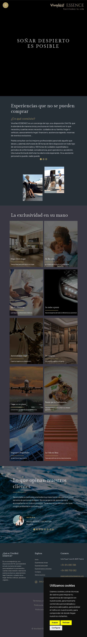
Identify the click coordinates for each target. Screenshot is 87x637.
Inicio (36, 559)
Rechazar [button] (66, 623)
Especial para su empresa (43, 569)
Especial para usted (41, 565)
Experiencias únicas (41, 562)
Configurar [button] (56, 628)
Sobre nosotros (40, 575)
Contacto (38, 572)
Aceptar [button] (55, 623)
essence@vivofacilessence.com (72, 576)
